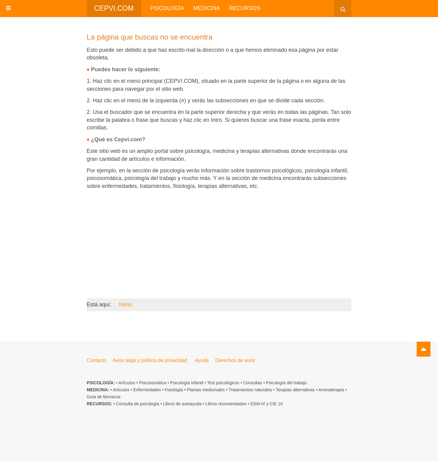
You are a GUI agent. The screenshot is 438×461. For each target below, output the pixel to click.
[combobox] (342, 8)
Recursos (244, 8)
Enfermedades (147, 389)
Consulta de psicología (137, 403)
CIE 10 (276, 403)
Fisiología (174, 389)
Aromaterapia (331, 389)
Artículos (126, 382)
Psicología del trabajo (286, 382)
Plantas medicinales (206, 389)
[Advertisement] (219, 236)
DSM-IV (257, 403)
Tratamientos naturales (250, 389)
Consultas (252, 382)
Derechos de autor (235, 360)
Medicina (206, 8)
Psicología (167, 8)
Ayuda (201, 360)
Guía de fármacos (103, 396)
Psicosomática (152, 382)
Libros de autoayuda (182, 403)
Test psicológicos (223, 382)
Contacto (96, 360)
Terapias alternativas (295, 389)
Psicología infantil (186, 382)
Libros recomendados (226, 403)
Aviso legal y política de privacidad (150, 360)
